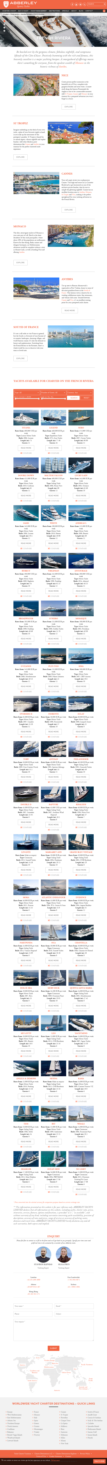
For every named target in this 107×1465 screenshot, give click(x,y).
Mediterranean (26, 14)
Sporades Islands (93, 1426)
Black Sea (55, 1363)
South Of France (26, 327)
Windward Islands (13, 1438)
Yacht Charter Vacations (22, 1454)
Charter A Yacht (9, 11)
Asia (75, 1369)
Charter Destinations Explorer (66, 1454)
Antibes (62, 66)
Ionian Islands (92, 1435)
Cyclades (91, 1423)
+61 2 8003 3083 (73, 1287)
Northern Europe (13, 1423)
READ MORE (26, 448)
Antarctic (57, 1390)
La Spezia (64, 1423)
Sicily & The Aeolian (95, 1420)
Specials (65, 11)
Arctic (38, 1358)
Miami (63, 1441)
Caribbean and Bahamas (34, 1372)
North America (12, 1426)
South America (32, 1381)
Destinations (54, 11)
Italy (36, 1418)
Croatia (36, 1426)
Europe (9, 1412)
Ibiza (62, 1429)
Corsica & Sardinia (94, 1418)
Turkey (36, 1432)
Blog (81, 11)
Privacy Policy (85, 1454)
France (36, 1412)
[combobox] (27, 392)
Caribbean (11, 1429)
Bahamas (10, 1432)
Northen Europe (49, 1360)
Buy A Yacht (23, 11)
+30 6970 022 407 (33, 1287)
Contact (89, 11)
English (6, 14)
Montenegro (38, 1429)
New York (64, 1443)
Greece (36, 1423)
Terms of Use (41, 1456)
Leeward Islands (12, 1441)
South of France (93, 1412)
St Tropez (68, 94)
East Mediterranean (14, 1418)
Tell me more (55, 1460)
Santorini (64, 1432)
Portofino (64, 1418)
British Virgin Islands (14, 1435)
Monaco (79, 63)
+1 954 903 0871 (73, 1280)
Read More (70, 310)
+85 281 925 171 (33, 1294)
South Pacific (91, 1379)
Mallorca (64, 1426)
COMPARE (26, 453)
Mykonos (64, 1435)
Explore (69, 107)
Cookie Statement (55, 1456)
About (74, 11)
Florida (90, 1438)
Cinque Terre (65, 1420)
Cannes (75, 94)
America (22, 1365)
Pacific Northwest (87, 1365)
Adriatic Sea (11, 1420)
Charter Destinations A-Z (43, 1454)
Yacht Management (39, 11)
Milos (63, 1438)
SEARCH (91, 4)
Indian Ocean (66, 1372)
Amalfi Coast (92, 1415)
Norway (37, 1435)
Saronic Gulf (92, 1432)
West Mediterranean (14, 1415)
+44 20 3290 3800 (33, 1280)
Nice (65, 75)
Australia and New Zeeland (83, 1388)
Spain (36, 1420)
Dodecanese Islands (94, 1429)
